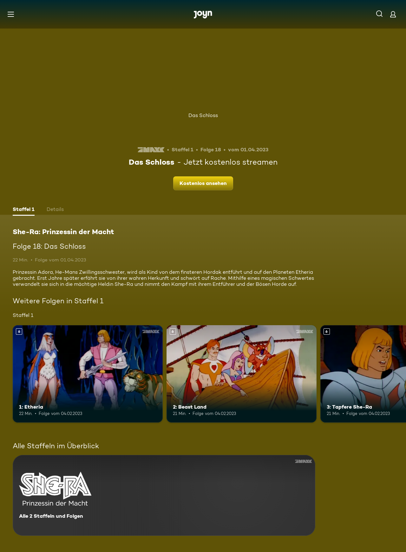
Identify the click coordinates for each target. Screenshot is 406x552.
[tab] (23, 210)
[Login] (393, 14)
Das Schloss (203, 115)
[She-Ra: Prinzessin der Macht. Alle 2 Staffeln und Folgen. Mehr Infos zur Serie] (164, 495)
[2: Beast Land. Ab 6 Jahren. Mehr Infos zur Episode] (242, 374)
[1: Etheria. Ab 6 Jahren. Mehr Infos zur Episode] (88, 374)
